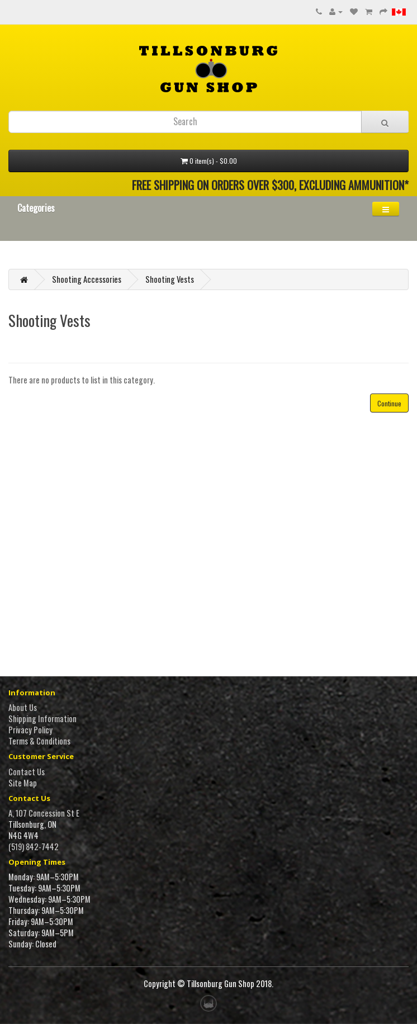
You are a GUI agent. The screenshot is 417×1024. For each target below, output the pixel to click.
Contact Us (26, 772)
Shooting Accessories (86, 279)
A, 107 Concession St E (43, 813)
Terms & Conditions (39, 741)
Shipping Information (42, 718)
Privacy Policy (30, 730)
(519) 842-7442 (33, 846)
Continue (389, 403)
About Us (22, 707)
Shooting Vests (169, 279)
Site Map (22, 783)
